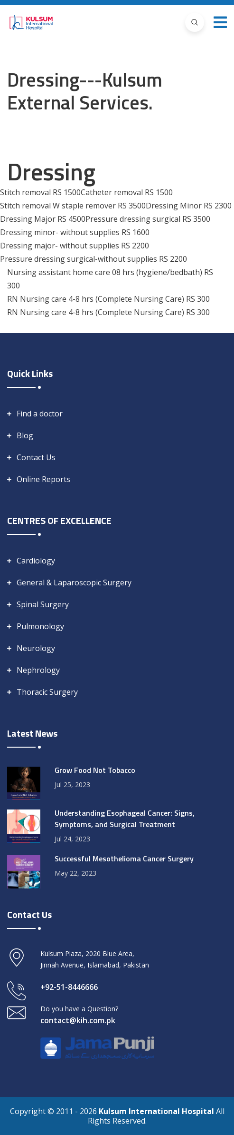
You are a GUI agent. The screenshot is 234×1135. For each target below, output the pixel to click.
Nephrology (38, 670)
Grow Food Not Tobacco (95, 770)
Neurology (36, 648)
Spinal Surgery (43, 604)
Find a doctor (40, 413)
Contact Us (36, 457)
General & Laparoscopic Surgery (74, 582)
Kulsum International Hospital (157, 1111)
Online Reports (43, 479)
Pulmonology (40, 626)
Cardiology (36, 560)
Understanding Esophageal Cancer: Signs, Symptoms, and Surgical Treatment (125, 818)
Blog (25, 435)
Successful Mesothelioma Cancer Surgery (124, 858)
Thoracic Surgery (47, 692)
